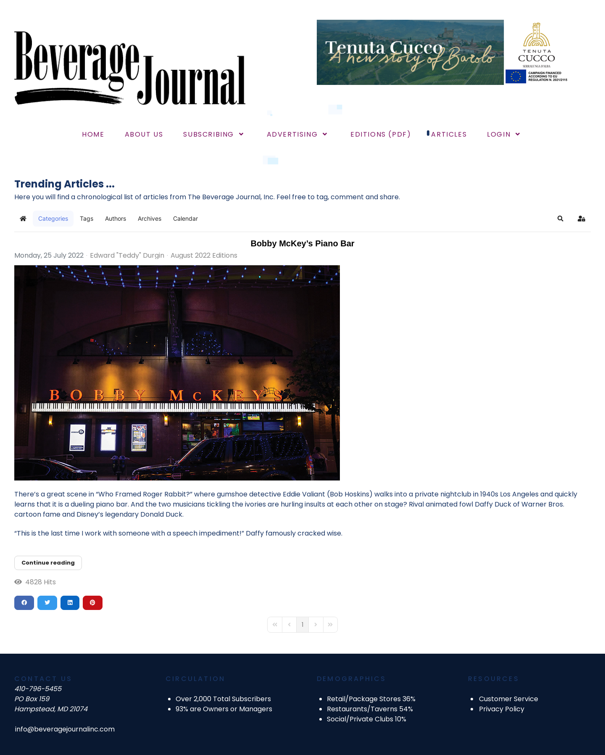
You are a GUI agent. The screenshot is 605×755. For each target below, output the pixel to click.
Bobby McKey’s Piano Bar (302, 243)
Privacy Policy (501, 709)
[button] (560, 219)
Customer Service (508, 699)
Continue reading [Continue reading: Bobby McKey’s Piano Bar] (48, 563)
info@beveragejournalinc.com (65, 729)
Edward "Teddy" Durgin (127, 255)
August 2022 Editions (204, 255)
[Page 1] (302, 625)
